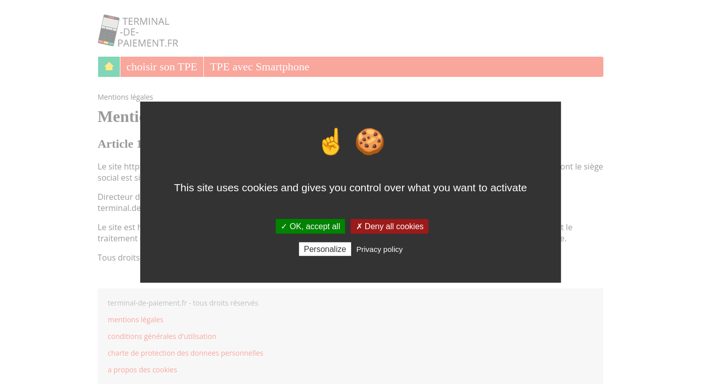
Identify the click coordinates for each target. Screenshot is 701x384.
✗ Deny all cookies (390, 226)
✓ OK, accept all (310, 226)
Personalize (325, 249)
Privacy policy (380, 249)
